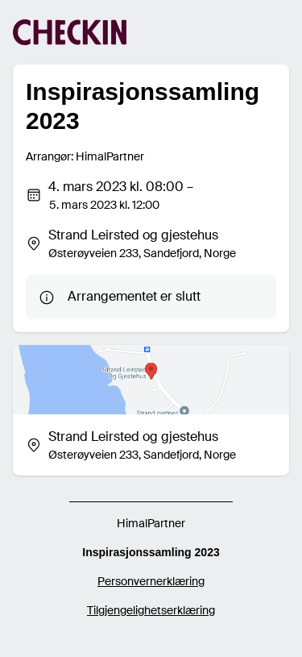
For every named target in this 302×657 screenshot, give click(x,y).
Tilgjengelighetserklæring (151, 610)
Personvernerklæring (151, 581)
